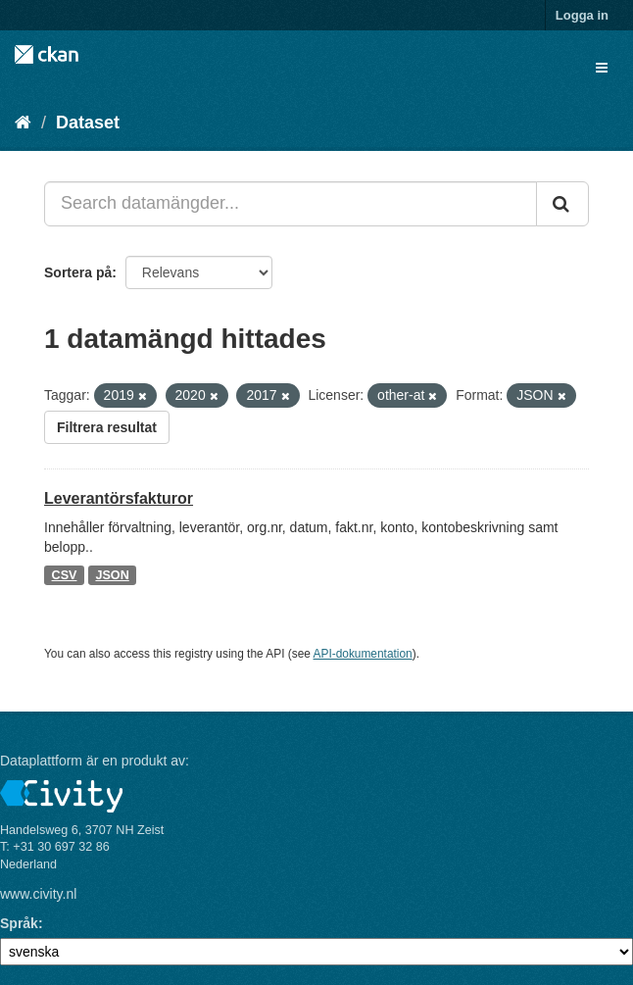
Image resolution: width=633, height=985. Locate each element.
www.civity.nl (38, 894)
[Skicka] (562, 203)
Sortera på (78, 272)
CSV (64, 575)
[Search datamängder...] (290, 203)
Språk (19, 923)
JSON (111, 575)
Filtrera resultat (107, 427)
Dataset (88, 122)
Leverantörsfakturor (118, 498)
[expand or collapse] (601, 67)
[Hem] (23, 122)
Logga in (582, 15)
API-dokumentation (363, 654)
